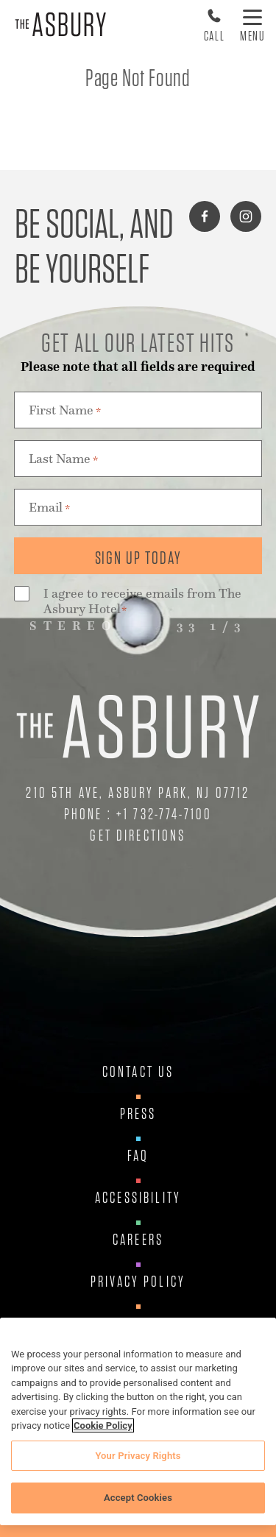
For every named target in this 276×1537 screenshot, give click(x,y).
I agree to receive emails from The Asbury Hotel (142, 602)
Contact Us (138, 1072)
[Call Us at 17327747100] (214, 24)
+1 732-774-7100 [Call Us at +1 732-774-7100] (164, 814)
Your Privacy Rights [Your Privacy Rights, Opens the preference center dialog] (137, 1455)
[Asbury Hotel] (60, 24)
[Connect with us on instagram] (245, 216)
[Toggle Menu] (253, 24)
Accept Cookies (138, 1497)
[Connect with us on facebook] (204, 216)
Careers (138, 1239)
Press (138, 1114)
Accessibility (138, 1197)
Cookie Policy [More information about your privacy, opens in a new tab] (103, 1425)
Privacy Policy (138, 1281)
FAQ (138, 1156)
